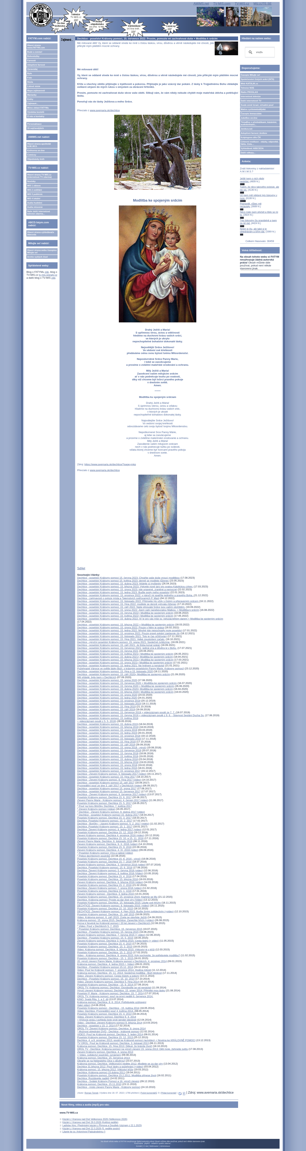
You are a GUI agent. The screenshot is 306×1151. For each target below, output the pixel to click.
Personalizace (34, 124)
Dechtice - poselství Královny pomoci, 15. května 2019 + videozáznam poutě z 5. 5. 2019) (107, 720)
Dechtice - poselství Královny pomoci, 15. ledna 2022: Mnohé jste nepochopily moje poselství (129, 630)
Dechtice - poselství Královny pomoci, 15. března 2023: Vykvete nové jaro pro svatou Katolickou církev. (135, 586)
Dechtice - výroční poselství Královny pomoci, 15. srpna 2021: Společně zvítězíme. (123, 642)
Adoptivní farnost (36, 65)
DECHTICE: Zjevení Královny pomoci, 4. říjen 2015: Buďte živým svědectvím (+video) (125, 911)
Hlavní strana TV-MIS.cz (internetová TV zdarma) (39, 175)
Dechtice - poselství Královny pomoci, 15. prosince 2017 (108, 770)
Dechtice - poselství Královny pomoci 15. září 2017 (105, 782)
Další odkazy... (248, 152)
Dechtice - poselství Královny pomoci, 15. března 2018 (107, 762)
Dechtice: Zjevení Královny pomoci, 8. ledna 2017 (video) (109, 829)
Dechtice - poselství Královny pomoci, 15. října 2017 (106, 776)
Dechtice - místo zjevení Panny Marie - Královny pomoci (108, 1087)
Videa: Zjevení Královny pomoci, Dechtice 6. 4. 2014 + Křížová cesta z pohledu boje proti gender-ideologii (106, 1018)
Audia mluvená (34, 207)
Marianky (31, 95)
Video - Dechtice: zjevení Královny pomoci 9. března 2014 (109, 1022)
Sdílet (81, 568)
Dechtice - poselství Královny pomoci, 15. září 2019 (106, 709)
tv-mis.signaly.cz (48, 274)
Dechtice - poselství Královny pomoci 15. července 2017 (108, 791)
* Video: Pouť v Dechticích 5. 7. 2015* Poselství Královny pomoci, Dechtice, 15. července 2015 (109, 927)
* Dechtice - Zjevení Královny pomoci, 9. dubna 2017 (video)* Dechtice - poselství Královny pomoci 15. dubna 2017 (111, 813)
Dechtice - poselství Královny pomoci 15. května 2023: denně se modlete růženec (123, 580)
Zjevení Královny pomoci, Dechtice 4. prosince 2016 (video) (110, 835)
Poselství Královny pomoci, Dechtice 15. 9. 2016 (104, 847)
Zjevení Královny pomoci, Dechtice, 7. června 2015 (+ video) (111, 934)
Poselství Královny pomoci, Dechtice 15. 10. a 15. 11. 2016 (110, 838)
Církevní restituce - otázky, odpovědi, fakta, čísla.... (260, 143)
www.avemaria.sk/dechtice (105, 110)
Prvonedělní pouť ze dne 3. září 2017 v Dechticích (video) (109, 785)
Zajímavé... (32, 103)
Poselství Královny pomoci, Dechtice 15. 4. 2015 (104, 943)
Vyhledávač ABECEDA (252, 148)
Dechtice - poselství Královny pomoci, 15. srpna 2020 (107, 680)
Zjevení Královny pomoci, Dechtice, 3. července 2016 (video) (111, 864)
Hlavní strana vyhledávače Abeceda (40, 233)
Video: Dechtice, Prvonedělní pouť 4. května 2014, (105, 1011)
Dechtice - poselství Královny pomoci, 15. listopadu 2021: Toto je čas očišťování (122, 636)
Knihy (30, 99)
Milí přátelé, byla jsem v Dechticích (96, 677)
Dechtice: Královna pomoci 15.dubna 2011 (101, 1072)
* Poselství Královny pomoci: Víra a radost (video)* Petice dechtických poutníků (105, 854)
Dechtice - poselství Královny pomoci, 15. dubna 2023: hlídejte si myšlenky (119, 583)
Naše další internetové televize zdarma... (38, 212)
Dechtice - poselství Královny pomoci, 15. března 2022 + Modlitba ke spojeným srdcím (125, 624)
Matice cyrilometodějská (253, 109)
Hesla (30, 82)
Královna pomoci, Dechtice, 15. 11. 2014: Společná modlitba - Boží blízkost (119, 972)
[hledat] (259, 52)
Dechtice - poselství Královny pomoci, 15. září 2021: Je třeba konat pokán (118, 645)
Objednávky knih (35, 159)
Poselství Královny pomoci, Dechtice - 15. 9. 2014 (105, 984)
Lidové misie (33, 86)
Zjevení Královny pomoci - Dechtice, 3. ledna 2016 (105, 893)
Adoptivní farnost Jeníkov (254, 133)
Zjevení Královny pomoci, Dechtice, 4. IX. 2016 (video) (107, 850)
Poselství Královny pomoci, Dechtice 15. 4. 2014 (104, 1013)
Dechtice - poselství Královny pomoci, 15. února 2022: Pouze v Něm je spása (120, 627)
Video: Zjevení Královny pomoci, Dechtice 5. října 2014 (108, 981)
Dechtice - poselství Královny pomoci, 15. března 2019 (107, 727)
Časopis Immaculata (251, 113)
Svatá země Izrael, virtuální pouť (257, 105)
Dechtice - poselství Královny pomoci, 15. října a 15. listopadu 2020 (115, 671)
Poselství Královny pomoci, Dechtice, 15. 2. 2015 (104, 952)
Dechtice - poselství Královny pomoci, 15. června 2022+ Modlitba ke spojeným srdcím (125, 612)
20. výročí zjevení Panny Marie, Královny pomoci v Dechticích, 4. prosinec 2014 (122, 961)
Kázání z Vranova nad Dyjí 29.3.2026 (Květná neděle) (90, 1122)
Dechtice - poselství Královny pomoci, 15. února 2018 (107, 765)
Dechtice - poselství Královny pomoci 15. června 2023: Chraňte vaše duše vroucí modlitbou (128, 577)
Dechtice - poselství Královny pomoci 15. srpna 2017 (106, 788)
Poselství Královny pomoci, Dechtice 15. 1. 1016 (104, 890)
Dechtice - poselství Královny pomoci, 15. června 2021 (107, 650)
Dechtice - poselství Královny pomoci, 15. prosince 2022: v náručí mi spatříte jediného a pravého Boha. (135, 595)
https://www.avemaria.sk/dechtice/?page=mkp (110, 464)
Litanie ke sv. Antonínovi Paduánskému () (83, 1131)
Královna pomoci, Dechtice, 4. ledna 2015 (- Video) (105, 964)
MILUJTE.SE (262, 3)
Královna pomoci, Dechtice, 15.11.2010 (99, 1084)
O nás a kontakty (35, 116)
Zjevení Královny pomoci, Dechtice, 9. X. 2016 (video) (107, 844)
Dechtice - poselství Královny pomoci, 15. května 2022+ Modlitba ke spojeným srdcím (125, 615)
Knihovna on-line (35, 150)
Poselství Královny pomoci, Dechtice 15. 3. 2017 (104, 817)
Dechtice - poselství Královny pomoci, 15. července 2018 (109, 750)
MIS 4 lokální (33, 198)
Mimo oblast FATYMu (38, 108)
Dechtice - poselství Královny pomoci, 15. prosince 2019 (108, 700)
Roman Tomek (91, 1093)
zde (47, 271)
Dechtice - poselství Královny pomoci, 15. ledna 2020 (107, 697)
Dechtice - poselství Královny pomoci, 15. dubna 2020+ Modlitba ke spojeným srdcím (125, 689)
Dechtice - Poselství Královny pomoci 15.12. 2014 (105, 967)
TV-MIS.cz (242, 3)
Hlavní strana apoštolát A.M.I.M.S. (39, 145)
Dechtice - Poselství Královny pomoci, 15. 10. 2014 (105, 978)
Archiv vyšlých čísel (37, 257)
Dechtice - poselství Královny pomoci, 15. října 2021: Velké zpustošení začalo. (121, 639)
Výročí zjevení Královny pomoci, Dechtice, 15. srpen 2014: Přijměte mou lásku (121, 990)
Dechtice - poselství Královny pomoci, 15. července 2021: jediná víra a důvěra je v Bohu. (127, 648)
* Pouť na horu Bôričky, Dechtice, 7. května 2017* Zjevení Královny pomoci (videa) (104, 807)
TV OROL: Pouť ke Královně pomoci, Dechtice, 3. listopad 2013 (113, 1043)
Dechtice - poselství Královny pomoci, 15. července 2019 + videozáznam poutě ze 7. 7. (126, 712)
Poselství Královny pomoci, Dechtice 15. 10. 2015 (105, 908)
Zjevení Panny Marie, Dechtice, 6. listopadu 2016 (104, 841)
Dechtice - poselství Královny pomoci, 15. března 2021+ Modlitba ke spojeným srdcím (125, 659)
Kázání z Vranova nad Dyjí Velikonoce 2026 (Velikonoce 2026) (94, 1119)
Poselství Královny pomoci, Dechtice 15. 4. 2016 (104, 876)
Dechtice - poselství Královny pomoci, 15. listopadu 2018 (109, 738)
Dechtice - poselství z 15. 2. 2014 (96, 1025)
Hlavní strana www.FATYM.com (36, 46)
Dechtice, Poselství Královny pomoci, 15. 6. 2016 (104, 867)
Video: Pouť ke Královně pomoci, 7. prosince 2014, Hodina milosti (114, 970)
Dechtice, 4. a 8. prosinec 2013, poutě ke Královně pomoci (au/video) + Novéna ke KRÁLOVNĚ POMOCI (136, 1040)
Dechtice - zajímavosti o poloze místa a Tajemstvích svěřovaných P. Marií (118, 598)
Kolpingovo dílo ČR (251, 137)
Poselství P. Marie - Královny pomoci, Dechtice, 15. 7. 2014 (110, 993)
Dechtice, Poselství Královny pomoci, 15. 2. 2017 (104, 820)
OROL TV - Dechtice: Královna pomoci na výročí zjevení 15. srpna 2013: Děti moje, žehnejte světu (132, 1049)
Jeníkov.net (247, 129)
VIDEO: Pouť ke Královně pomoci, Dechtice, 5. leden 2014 (110, 1034)
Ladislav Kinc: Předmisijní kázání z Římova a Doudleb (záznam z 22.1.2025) (102, 1125)
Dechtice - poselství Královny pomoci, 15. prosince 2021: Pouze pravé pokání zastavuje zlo (128, 633)
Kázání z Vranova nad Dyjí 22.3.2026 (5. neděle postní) (91, 1128)
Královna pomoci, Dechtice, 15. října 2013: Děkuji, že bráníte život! (114, 1046)
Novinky (31, 181)
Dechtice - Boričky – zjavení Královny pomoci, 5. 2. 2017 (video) (113, 823)
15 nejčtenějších (35, 128)
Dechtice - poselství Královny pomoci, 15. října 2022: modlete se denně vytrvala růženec (126, 604)
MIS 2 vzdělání (34, 190)
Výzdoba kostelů (35, 112)
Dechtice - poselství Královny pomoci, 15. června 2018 (107, 753)
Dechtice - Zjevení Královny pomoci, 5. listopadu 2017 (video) (111, 773)
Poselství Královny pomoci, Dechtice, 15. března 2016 (107, 879)
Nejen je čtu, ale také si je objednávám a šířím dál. (253, 230)
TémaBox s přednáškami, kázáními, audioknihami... (259, 123)
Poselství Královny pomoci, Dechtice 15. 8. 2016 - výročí (109, 858)
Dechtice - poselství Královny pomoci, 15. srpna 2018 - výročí (111, 747)
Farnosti (31, 60)
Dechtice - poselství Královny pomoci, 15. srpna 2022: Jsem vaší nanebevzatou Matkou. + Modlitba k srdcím (138, 609)
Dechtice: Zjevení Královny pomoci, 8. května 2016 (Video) (110, 873)
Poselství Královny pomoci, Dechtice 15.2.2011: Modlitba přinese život (116, 1075)
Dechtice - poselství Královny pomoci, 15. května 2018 (107, 756)
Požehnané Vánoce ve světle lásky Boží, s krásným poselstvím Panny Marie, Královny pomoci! (130, 668)
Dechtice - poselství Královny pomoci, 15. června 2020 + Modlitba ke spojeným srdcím (125, 686)
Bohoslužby (33, 56)
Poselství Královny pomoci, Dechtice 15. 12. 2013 (105, 1037)
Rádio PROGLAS (249, 92)
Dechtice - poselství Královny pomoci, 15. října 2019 (106, 706)
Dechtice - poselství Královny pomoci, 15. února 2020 (107, 694)
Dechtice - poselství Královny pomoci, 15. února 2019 (107, 729)
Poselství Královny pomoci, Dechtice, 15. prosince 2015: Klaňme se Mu (117, 896)
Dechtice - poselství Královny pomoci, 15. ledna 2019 (107, 732)
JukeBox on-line (249, 118)
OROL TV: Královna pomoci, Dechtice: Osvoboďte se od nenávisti (114, 987)
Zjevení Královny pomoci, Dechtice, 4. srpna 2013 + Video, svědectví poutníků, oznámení (105, 1053)
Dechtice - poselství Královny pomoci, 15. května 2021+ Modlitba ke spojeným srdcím (125, 653)
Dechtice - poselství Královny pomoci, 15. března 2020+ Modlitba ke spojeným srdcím (125, 691)
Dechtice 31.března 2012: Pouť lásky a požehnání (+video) (110, 1066)
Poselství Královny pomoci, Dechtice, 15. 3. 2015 (104, 946)
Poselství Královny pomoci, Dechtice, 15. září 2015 (105, 914)
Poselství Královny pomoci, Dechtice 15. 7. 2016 (104, 861)
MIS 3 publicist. (35, 194)
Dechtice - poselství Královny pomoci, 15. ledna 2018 (107, 768)
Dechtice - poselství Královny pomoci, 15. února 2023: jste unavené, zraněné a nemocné (127, 589)
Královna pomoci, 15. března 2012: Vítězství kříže (105, 1069)
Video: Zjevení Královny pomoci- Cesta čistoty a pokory (108, 975)
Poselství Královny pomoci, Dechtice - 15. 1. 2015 (105, 958)
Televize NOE (247, 88)
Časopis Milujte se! (250, 75)
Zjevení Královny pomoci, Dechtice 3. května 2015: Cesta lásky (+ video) (118, 940)
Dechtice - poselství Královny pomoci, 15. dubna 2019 (107, 724)
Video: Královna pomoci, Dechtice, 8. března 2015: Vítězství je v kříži (116, 949)
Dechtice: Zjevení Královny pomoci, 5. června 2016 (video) (110, 870)
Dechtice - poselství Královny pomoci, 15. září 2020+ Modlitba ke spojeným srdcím (123, 674)
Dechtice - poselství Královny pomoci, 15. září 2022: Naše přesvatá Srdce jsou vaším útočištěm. (131, 607)
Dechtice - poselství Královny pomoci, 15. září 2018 (106, 744)
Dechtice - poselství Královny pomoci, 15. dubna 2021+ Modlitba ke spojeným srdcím (125, 656)
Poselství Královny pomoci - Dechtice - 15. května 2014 (108, 1008)
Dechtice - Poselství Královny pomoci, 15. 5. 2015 (105, 937)
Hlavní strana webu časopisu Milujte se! (42, 251)
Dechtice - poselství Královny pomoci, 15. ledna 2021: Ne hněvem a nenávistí (120, 665)
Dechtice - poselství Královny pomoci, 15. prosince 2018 (108, 735)
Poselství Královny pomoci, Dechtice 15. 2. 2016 (104, 885)
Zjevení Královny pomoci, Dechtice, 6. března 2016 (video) (110, 882)
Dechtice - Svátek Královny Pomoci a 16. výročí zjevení (108, 1081)
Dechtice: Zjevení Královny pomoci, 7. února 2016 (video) (109, 888)
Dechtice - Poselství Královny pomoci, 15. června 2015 (108, 931)
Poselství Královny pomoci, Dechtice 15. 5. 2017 (104, 803)
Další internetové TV (251, 101)
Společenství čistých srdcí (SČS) (257, 79)
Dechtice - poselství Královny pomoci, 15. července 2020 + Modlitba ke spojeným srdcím (127, 683)
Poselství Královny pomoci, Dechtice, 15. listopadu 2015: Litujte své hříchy (119, 902)
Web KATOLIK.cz (249, 83)
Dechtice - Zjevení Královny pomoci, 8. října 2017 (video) (109, 779)
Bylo (29, 73)
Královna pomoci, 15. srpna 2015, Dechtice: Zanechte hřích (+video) (115, 920)
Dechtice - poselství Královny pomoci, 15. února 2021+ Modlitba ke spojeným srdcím (124, 662)
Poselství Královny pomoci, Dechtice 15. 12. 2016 (105, 832)
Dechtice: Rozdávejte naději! (93, 1078)
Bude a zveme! (34, 52)
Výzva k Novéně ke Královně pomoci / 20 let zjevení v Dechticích (114, 923)
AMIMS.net (201, 3)
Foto (29, 77)
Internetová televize (251, 96)
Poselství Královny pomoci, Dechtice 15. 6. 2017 (104, 797)
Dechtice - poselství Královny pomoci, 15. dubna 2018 (107, 759)
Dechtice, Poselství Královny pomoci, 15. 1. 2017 (104, 826)
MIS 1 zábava (33, 185)
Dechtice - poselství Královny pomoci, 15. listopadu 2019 (109, 703)
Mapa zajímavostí (36, 90)
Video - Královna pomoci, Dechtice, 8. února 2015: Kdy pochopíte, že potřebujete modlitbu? (128, 955)
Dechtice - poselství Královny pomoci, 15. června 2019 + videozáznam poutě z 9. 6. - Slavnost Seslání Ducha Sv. (140, 715)
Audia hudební (34, 203)
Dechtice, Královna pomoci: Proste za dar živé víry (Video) (110, 899)
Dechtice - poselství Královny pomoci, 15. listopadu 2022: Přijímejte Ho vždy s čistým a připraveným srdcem (138, 601)
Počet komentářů (149, 1093)
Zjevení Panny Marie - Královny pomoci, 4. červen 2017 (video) (112, 800)
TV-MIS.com (221, 3)
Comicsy (31, 155)
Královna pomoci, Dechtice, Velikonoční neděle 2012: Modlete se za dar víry (120, 1063)
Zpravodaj (32, 69)
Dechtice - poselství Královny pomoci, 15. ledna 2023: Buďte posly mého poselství (123, 592)
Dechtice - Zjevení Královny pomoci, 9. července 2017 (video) (111, 794)
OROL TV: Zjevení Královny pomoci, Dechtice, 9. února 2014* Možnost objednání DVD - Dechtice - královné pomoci (111, 1030)
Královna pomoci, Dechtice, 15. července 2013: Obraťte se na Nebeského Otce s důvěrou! (103, 1059)
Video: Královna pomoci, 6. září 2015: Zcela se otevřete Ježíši (112, 917)
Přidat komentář (168, 1093)
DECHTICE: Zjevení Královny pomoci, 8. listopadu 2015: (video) (113, 905)
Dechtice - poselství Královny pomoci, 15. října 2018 (106, 741)
